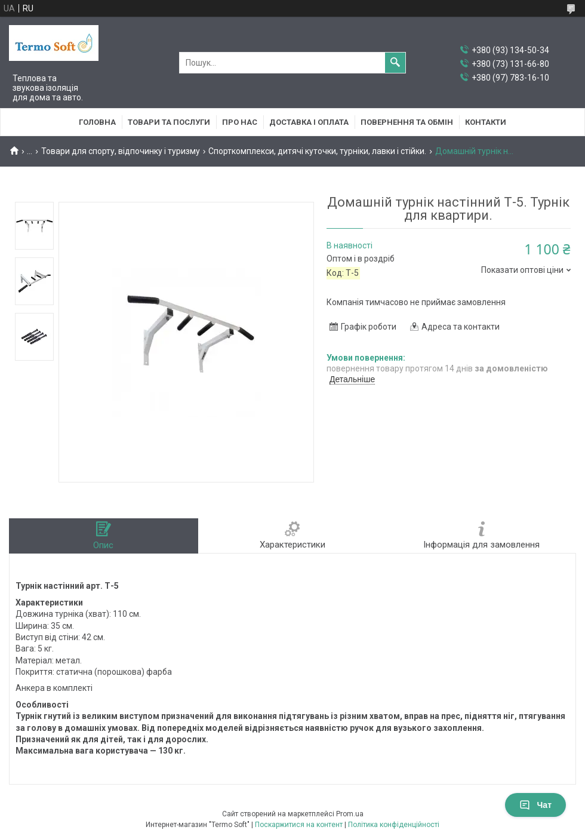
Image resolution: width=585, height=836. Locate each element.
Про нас (239, 122)
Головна (97, 122)
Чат (535, 805)
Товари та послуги (169, 122)
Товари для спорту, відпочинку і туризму (120, 151)
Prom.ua (350, 814)
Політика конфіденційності (393, 824)
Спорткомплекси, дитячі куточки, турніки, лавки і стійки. (317, 151)
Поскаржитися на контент (299, 824)
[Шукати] (395, 63)
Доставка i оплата (309, 122)
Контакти (485, 122)
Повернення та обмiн (407, 122)
